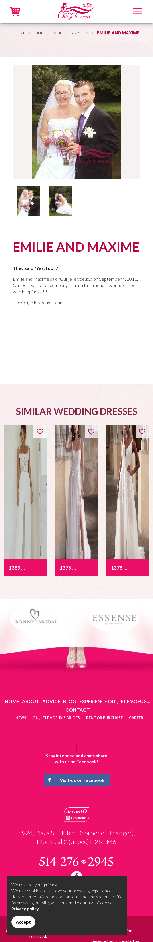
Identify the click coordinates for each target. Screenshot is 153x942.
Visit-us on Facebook (74, 780)
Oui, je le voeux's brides (56, 717)
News (20, 717)
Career (136, 717)
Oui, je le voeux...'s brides (61, 32)
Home (19, 32)
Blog (69, 701)
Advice (51, 701)
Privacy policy (25, 908)
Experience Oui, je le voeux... (114, 701)
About (30, 701)
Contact (77, 710)
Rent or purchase (104, 717)
